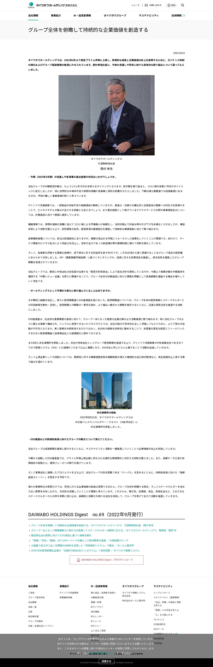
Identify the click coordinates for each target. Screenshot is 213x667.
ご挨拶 (31, 593)
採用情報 (177, 15)
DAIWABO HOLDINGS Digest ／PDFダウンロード (107, 559)
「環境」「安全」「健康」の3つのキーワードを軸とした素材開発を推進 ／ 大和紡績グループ (79, 540)
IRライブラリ (97, 607)
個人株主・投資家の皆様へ (103, 593)
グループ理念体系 (36, 597)
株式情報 (95, 612)
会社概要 (32, 602)
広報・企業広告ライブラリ (41, 626)
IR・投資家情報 (82, 15)
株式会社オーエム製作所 (133, 600)
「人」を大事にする (163, 615)
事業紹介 (56, 15)
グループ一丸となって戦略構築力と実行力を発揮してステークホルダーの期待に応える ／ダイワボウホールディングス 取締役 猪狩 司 (103, 530)
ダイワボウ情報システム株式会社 (133, 594)
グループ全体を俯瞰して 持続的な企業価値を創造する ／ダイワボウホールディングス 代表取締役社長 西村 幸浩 (92, 525)
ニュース (135, 5)
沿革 (30, 612)
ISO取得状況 (159, 624)
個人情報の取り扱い (100, 653)
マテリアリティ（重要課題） (167, 597)
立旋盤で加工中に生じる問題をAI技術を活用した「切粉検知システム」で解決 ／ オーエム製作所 (82, 545)
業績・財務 (96, 602)
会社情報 (33, 15)
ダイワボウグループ (115, 15)
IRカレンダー (97, 616)
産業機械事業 (66, 597)
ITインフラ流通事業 (69, 593)
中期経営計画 (97, 597)
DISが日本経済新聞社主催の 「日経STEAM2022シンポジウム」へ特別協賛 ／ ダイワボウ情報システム (85, 550)
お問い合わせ (155, 5)
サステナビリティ (149, 15)
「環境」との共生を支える (166, 610)
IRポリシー (96, 626)
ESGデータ (159, 629)
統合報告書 (33, 616)
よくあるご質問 (98, 631)
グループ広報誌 (35, 621)
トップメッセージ (162, 593)
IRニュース (96, 621)
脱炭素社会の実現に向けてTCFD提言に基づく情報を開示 (61, 535)
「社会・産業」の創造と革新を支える (167, 604)
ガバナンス (159, 619)
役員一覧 (32, 607)
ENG (173, 5)
